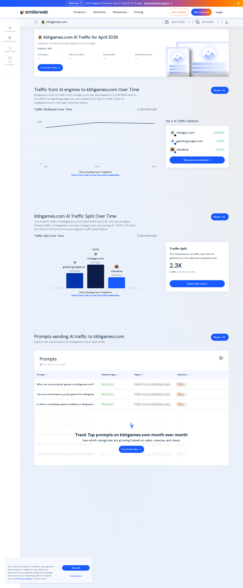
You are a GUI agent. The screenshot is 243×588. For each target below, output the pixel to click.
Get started (201, 13)
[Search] (131, 23)
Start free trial (197, 283)
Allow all (76, 568)
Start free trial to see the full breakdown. (95, 175)
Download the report (158, 3)
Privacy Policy (24, 578)
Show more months (197, 160)
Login (219, 13)
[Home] (34, 13)
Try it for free (50, 67)
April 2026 (177, 23)
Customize (76, 576)
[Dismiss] (238, 4)
